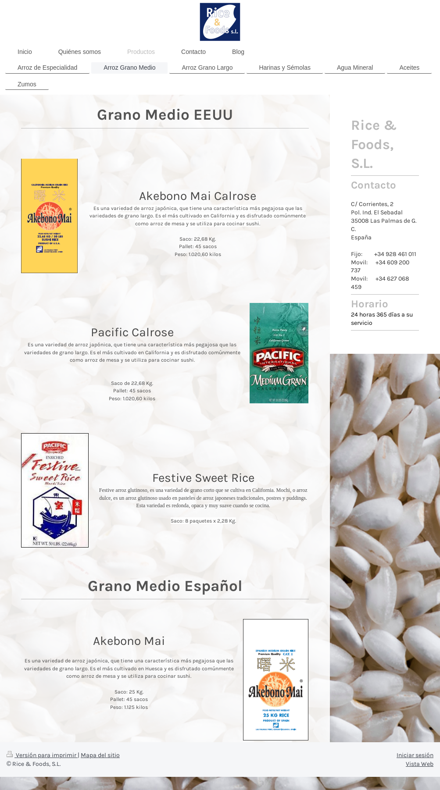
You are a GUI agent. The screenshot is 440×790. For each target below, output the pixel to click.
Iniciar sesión (415, 755)
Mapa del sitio (100, 755)
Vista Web (419, 764)
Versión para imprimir (42, 755)
